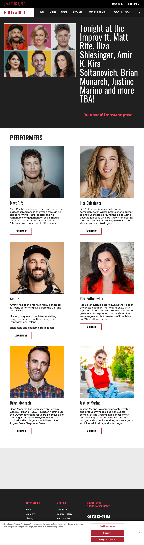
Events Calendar (122, 12)
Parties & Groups (98, 12)
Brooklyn (30, 514)
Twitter (99, 516)
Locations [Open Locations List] (118, 3)
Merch (64, 12)
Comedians (133, 3)
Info (42, 12)
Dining (52, 12)
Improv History (64, 514)
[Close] (140, 532)
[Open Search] (139, 12)
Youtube (103, 516)
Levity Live (62, 510)
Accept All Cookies (107, 539)
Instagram (89, 516)
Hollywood (14, 12)
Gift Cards (78, 12)
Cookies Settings (107, 526)
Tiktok (94, 516)
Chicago (30, 518)
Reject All (107, 533)
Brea (28, 510)
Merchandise (63, 518)
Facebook (108, 516)
